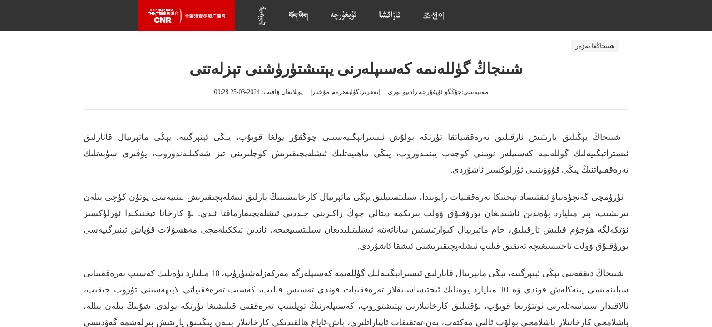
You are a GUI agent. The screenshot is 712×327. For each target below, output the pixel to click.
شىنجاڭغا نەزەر (595, 46)
